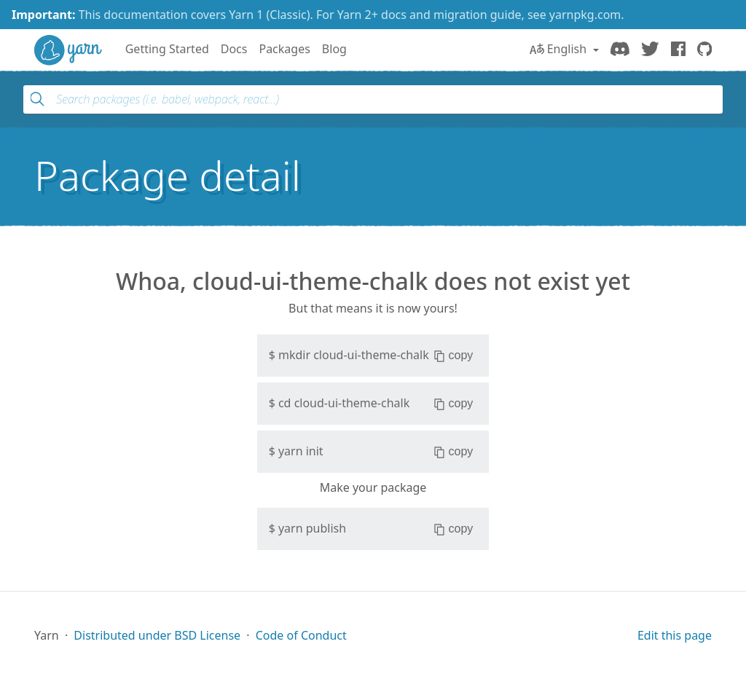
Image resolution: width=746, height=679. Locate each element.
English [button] (560, 49)
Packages (284, 49)
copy (453, 355)
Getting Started (167, 49)
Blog (334, 49)
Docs (234, 49)
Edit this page (674, 635)
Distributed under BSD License (157, 635)
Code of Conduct (301, 635)
